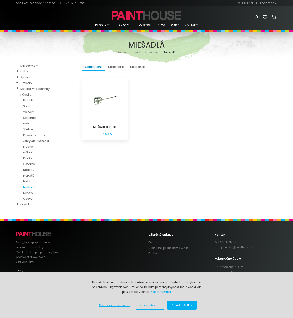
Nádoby (28, 170)
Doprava (153, 242)
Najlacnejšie (116, 67)
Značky (124, 25)
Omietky (26, 83)
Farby (24, 71)
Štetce (28, 129)
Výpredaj (145, 25)
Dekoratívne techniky (35, 89)
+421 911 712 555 (74, 3)
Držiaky (28, 152)
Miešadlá (29, 187)
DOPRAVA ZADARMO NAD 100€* (36, 3)
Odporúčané (94, 67)
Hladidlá (28, 100)
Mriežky (28, 193)
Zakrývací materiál (36, 141)
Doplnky (25, 204)
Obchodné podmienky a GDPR (168, 248)
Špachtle (29, 118)
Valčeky (28, 112)
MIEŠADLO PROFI (105, 127)
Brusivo (28, 147)
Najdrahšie (137, 67)
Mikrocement (29, 66)
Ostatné (29, 164)
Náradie (153, 52)
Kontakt (191, 25)
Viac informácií (161, 292)
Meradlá (28, 175)
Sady (26, 106)
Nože (26, 123)
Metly (27, 181)
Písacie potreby (34, 135)
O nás (175, 25)
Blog (161, 25)
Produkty (102, 25)
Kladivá (28, 158)
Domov (122, 52)
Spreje (24, 77)
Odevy (27, 199)
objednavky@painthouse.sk (235, 247)
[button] (256, 17)
